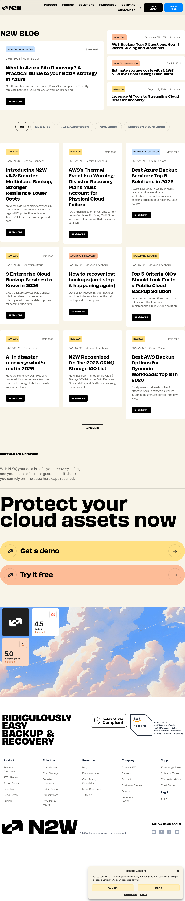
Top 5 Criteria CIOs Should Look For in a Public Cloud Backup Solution (154, 283)
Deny (158, 887)
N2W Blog (118, 89)
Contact (143, 894)
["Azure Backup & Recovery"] (14, 783)
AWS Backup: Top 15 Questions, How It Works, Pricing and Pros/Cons (145, 46)
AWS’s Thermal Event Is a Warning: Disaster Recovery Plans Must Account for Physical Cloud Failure (91, 187)
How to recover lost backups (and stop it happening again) (92, 280)
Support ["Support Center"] (166, 760)
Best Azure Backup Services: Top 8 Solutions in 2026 (155, 176)
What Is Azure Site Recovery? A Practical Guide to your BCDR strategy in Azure (51, 73)
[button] (178, 871)
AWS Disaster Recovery (83, 256)
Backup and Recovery (145, 256)
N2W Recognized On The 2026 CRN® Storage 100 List (91, 363)
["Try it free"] (14, 789)
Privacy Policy (130, 894)
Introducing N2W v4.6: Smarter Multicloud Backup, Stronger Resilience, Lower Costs (29, 184)
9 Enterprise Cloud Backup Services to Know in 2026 (29, 280)
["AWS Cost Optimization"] (53, 773)
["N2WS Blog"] (92, 767)
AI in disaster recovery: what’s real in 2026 (25, 363)
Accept (113, 887)
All (22, 126)
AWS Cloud (119, 37)
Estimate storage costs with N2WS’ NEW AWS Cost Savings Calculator (143, 72)
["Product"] (14, 769)
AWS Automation (75, 126)
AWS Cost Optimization (125, 63)
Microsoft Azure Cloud (20, 49)
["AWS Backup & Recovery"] (14, 777)
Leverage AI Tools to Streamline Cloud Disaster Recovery (145, 98)
